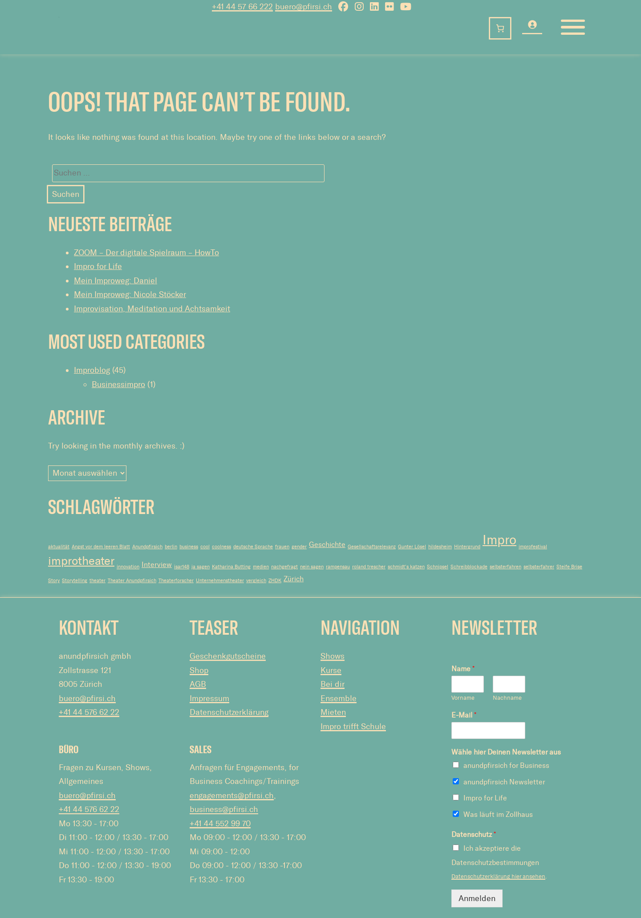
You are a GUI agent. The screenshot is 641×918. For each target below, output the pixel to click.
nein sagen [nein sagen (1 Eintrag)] (312, 567)
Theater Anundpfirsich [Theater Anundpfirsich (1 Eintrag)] (132, 580)
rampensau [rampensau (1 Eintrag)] (338, 567)
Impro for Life (98, 266)
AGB (198, 684)
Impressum (209, 698)
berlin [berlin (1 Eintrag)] (171, 547)
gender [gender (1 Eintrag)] (299, 547)
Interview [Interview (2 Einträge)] (157, 564)
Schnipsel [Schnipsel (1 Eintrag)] (437, 567)
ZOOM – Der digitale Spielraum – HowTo (146, 252)
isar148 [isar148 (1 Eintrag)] (181, 567)
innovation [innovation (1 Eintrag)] (128, 567)
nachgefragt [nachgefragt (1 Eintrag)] (284, 567)
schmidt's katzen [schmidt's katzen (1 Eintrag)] (406, 567)
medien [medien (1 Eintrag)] (261, 567)
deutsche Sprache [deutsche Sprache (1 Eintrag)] (253, 547)
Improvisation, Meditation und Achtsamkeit (152, 309)
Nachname (507, 697)
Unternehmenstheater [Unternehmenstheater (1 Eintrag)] (220, 580)
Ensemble (338, 698)
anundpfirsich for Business (506, 765)
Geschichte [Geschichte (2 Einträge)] (327, 544)
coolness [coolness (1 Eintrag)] (221, 547)
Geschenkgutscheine (228, 656)
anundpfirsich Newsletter (504, 782)
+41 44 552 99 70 (220, 823)
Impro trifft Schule (353, 726)
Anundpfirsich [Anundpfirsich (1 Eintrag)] (147, 547)
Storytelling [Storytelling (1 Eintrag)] (74, 580)
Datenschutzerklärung (229, 712)
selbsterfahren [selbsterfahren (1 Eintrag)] (505, 567)
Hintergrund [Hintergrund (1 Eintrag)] (467, 547)
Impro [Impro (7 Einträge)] (499, 540)
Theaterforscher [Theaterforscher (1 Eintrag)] (176, 580)
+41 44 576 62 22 (89, 712)
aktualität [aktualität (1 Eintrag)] (58, 547)
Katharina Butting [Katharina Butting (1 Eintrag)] (231, 567)
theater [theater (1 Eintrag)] (97, 580)
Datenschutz (473, 834)
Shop (199, 670)
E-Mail (463, 715)
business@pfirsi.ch (224, 809)
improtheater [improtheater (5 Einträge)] (81, 561)
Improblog (92, 370)
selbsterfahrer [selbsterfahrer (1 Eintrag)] (538, 567)
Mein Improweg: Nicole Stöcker (130, 294)
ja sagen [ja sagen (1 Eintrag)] (200, 567)
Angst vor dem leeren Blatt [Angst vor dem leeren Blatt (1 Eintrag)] (101, 547)
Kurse (330, 670)
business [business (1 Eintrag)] (188, 547)
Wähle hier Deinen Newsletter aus (506, 752)
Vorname (463, 697)
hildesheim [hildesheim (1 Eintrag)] (440, 547)
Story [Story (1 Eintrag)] (54, 580)
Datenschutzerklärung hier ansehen (498, 876)
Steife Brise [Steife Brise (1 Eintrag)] (569, 567)
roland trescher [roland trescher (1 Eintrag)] (368, 567)
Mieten (333, 712)
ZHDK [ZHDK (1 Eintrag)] (274, 580)
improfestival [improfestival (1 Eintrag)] (533, 547)
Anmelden (476, 898)
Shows (332, 656)
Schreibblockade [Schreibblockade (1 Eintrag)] (468, 567)
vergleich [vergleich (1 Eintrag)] (256, 580)
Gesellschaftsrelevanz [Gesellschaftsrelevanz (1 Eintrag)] (372, 547)
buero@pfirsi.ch (87, 698)
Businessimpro (118, 384)
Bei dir (332, 684)
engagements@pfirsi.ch (232, 795)
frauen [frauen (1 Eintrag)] (282, 547)
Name (463, 669)
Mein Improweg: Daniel (115, 281)
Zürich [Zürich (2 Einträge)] (294, 579)
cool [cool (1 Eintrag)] (205, 547)
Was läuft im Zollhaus (498, 814)
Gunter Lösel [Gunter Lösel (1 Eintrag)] (412, 547)
